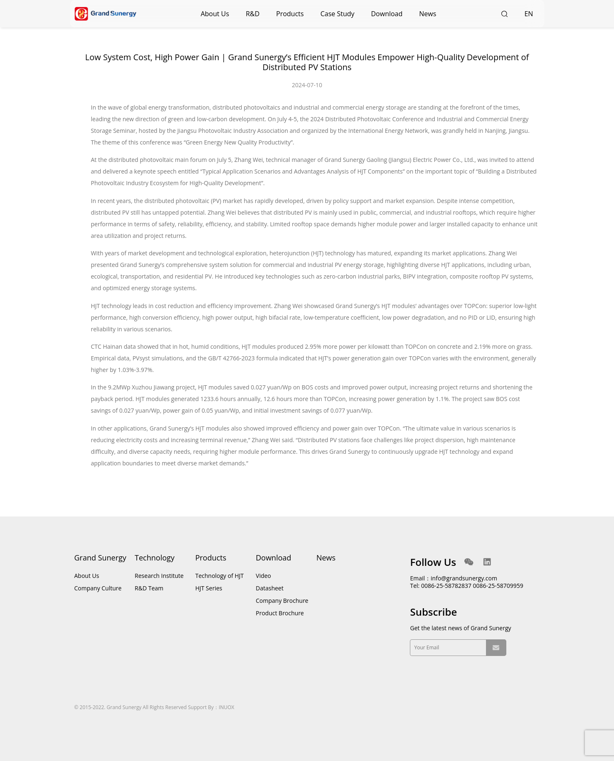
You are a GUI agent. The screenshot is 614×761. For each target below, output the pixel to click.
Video (263, 576)
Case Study (338, 13)
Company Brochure (282, 600)
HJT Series (208, 588)
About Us (215, 13)
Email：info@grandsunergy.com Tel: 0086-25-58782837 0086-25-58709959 (466, 582)
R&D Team (149, 588)
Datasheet (270, 588)
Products (289, 13)
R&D (252, 13)
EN (531, 13)
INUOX (226, 707)
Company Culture (98, 588)
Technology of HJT (219, 576)
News (427, 13)
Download (387, 13)
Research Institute (159, 576)
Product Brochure (280, 613)
